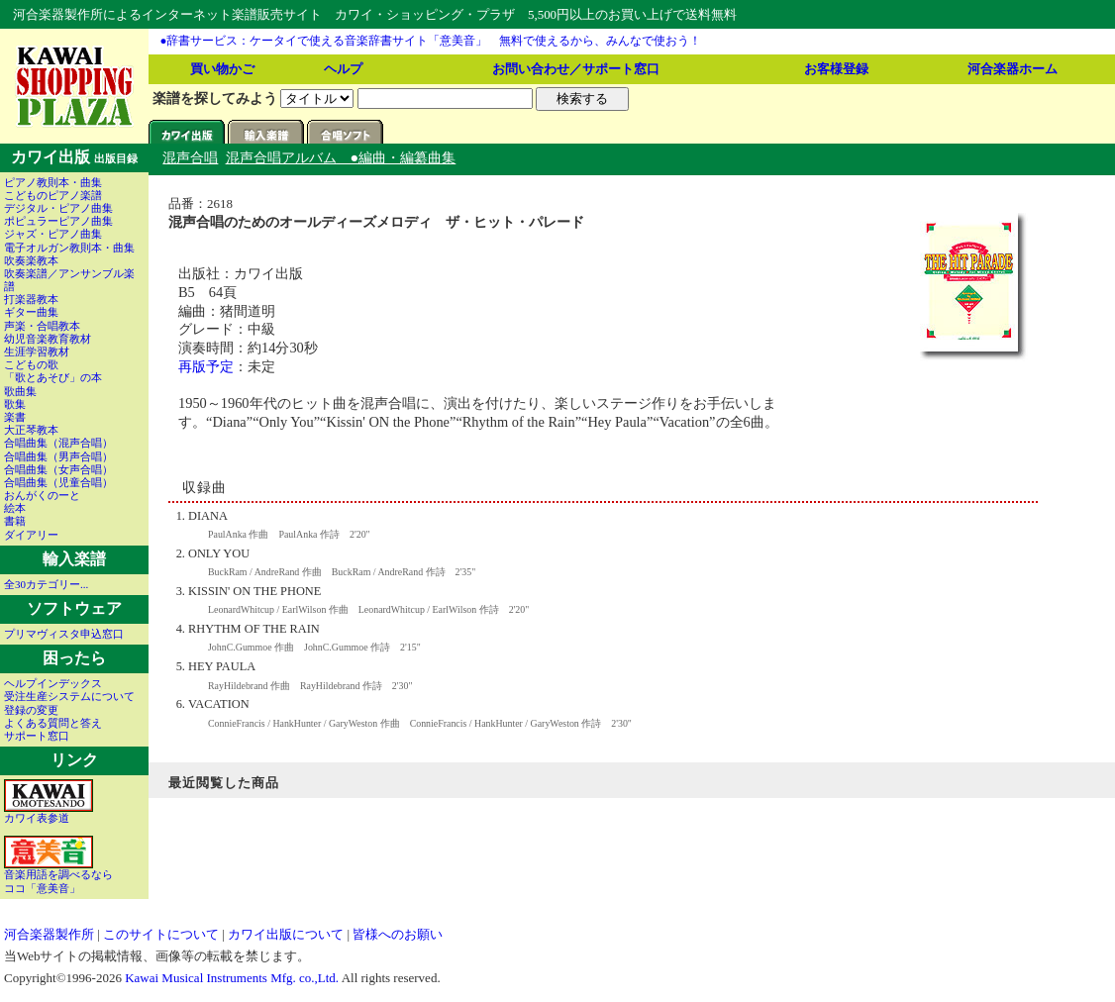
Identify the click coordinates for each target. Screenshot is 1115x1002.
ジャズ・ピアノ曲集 (53, 234)
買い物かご (222, 68)
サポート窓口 (36, 736)
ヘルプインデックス (53, 683)
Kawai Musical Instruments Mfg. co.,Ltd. (232, 977)
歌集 (15, 404)
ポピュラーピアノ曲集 (58, 221)
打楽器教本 (31, 299)
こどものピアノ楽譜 (53, 195)
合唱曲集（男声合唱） (58, 456)
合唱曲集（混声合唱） (58, 443)
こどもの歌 (31, 364)
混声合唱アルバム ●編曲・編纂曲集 (341, 157)
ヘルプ (343, 68)
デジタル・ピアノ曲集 (58, 208)
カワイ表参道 (48, 813)
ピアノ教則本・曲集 (53, 182)
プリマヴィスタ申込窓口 (64, 634)
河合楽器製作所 (49, 934)
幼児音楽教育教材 (47, 339)
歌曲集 (20, 391)
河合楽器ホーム (1012, 68)
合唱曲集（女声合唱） (58, 469)
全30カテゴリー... (46, 584)
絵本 (15, 508)
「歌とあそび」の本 (53, 377)
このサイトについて (161, 934)
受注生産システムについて (69, 696)
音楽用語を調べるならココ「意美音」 (58, 875)
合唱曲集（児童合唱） (58, 482)
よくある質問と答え (53, 723)
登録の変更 (31, 710)
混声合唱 (190, 157)
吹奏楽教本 (31, 260)
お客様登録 (836, 68)
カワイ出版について (286, 934)
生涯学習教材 (36, 351)
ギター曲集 (31, 312)
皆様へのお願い (398, 934)
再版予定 (206, 366)
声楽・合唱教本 (42, 326)
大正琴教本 (31, 430)
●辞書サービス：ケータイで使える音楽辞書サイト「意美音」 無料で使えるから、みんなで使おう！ (431, 41)
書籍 (15, 521)
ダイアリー (31, 535)
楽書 (15, 417)
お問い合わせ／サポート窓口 (575, 68)
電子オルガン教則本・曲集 (69, 247)
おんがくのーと (42, 495)
